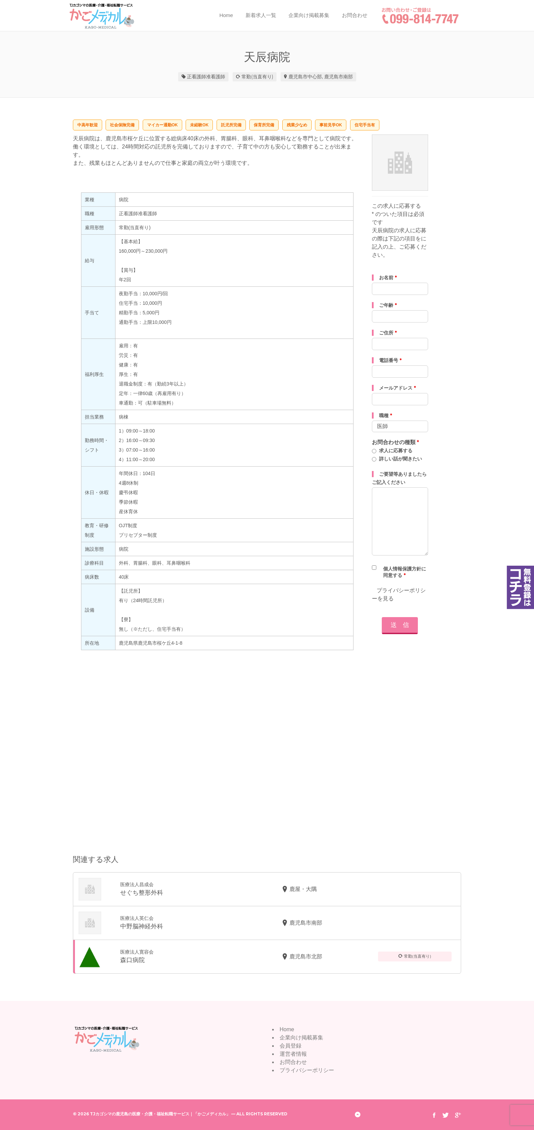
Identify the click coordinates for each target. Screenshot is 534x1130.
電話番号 (390, 360)
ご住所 (388, 333)
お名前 (388, 277)
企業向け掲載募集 (308, 15)
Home (226, 15)
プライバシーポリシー (307, 1070)
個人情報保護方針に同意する (404, 572)
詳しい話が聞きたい (400, 459)
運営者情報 (293, 1054)
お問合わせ (354, 15)
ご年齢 (388, 305)
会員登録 (290, 1046)
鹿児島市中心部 (305, 77)
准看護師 (215, 77)
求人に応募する (395, 451)
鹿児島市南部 (338, 77)
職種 (385, 415)
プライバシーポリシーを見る (399, 594)
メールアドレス (397, 388)
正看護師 (196, 77)
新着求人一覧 (261, 15)
